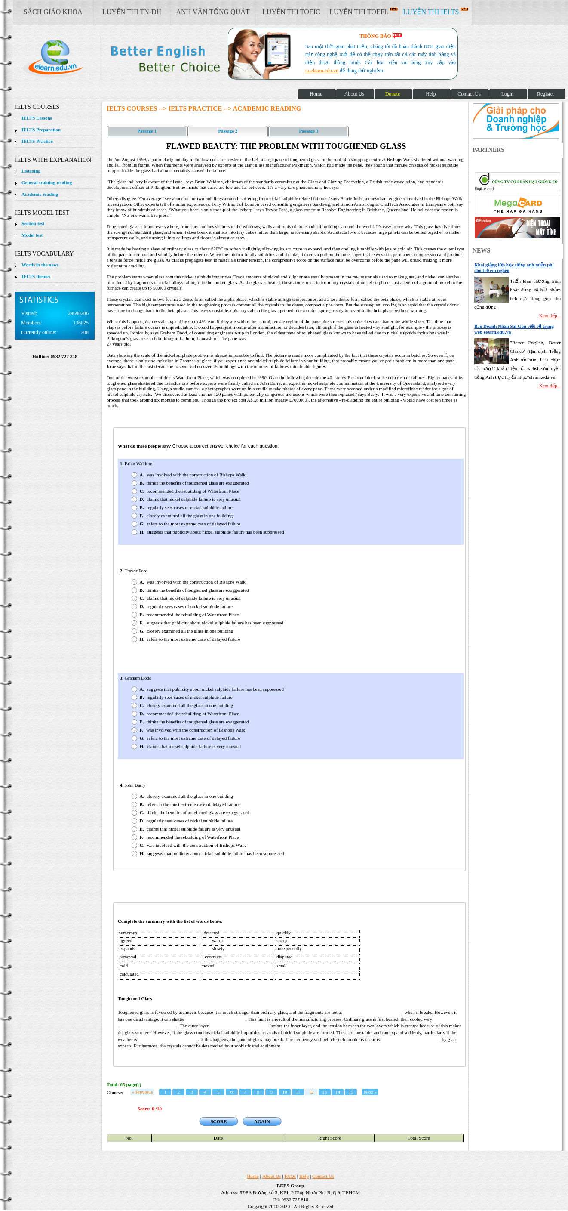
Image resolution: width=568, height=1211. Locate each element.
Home (253, 1176)
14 (337, 1091)
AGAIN (262, 1121)
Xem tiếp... (550, 315)
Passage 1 (147, 130)
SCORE (218, 1121)
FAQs (290, 1176)
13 (324, 1091)
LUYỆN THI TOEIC (291, 11)
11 (297, 1091)
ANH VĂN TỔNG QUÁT (212, 11)
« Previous (142, 1091)
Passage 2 (227, 130)
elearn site (136, 58)
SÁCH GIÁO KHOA (53, 11)
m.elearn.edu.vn (321, 71)
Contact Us (323, 1176)
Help (304, 1176)
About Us (271, 1176)
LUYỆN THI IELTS (436, 11)
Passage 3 (308, 130)
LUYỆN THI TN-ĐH (131, 11)
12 (311, 1091)
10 (284, 1091)
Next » (370, 1091)
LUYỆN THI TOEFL (363, 11)
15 (351, 1091)
